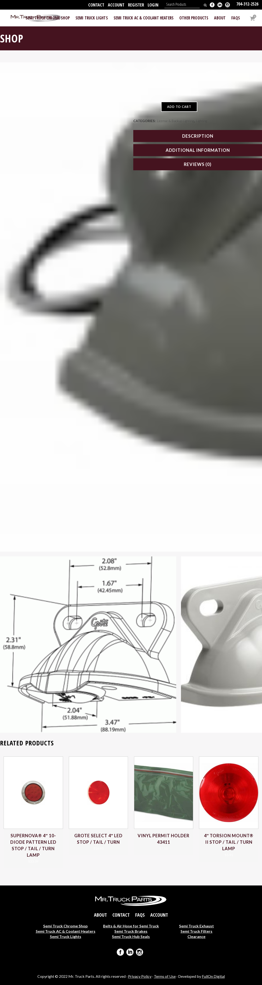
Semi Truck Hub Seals (131, 936)
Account (116, 5)
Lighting (201, 121)
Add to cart (179, 107)
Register (136, 5)
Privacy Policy (139, 976)
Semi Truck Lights (65, 936)
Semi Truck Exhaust (196, 926)
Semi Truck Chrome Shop (65, 926)
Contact (96, 5)
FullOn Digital (213, 976)
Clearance (196, 936)
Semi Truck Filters (196, 931)
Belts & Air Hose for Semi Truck (131, 926)
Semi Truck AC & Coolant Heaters (65, 931)
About (100, 915)
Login (153, 5)
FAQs (140, 915)
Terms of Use (165, 976)
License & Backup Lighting (175, 121)
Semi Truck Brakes (130, 931)
